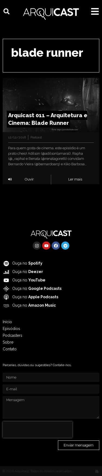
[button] (6, 11)
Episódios (11, 328)
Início (7, 322)
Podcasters (12, 335)
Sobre (8, 342)
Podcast (36, 137)
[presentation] (37, 429)
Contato (10, 349)
